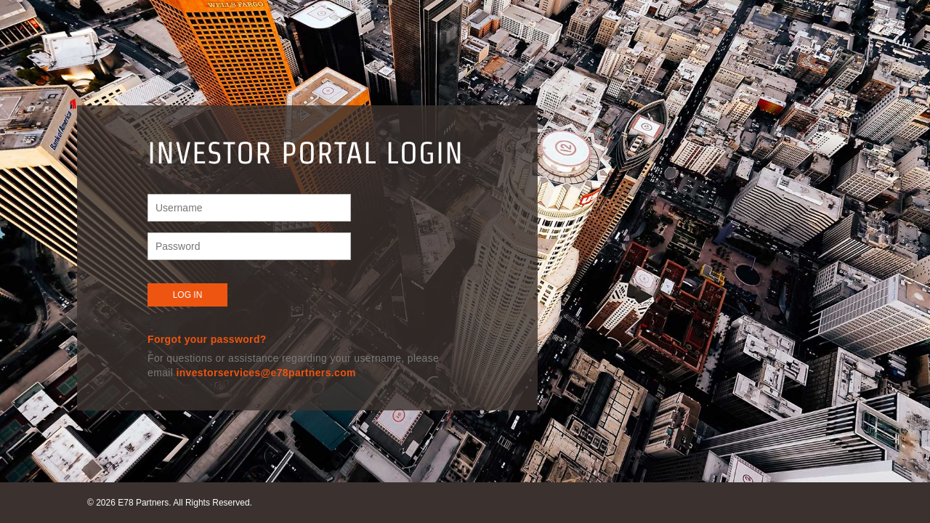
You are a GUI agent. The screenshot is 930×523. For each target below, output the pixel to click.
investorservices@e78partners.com (265, 372)
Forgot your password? (207, 339)
